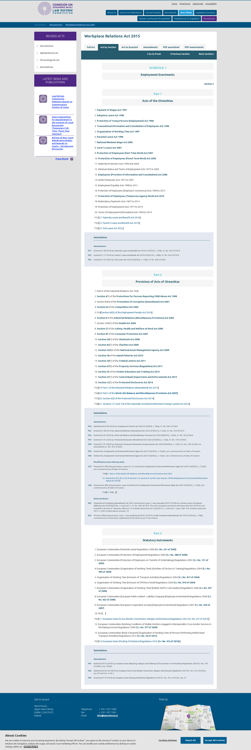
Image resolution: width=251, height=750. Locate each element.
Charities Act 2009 (128, 345)
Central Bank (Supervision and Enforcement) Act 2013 (148, 377)
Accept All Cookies (215, 740)
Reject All (191, 740)
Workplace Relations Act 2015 (80, 25)
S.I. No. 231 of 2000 (165, 549)
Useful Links (198, 4)
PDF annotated (171, 47)
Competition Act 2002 (126, 307)
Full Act (91, 47)
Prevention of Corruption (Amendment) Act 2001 (143, 301)
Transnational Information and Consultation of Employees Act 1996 (133, 126)
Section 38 (103, 355)
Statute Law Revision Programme (154, 18)
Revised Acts (209, 18)
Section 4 (102, 296)
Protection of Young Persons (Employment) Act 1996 (125, 121)
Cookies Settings (168, 740)
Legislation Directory (205, 12)
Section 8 (102, 318)
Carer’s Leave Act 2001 (109, 147)
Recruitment (170, 12)
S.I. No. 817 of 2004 (189, 577)
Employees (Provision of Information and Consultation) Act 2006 (132, 174)
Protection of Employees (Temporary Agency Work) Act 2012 (131, 196)
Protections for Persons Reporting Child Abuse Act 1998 (146, 296)
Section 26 (103, 339)
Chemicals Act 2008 (129, 339)
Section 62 (103, 345)
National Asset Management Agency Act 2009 (144, 350)
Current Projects (153, 12)
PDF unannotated (194, 47)
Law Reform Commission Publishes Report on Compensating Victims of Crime (62, 102)
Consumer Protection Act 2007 (131, 334)
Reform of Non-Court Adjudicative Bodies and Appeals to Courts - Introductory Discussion (62, 143)
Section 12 (103, 382)
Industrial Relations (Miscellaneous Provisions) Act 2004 (144, 318)
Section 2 (209, 84)
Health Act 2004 (127, 323)
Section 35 (103, 371)
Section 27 (102, 328)
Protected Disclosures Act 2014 (136, 382)
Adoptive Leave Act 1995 (110, 115)
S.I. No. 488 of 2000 (177, 555)
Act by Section (108, 47)
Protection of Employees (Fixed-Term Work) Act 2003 (127, 158)
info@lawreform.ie (107, 715)
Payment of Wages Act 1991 (112, 110)
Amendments (150, 47)
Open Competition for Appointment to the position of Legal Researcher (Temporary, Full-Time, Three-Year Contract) (62, 125)
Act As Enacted (129, 47)
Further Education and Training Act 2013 (138, 371)
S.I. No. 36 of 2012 (147, 636)
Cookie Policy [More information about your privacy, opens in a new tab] (31, 747)
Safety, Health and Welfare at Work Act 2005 (139, 328)
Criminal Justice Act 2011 (132, 361)
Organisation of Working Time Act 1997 (118, 131)
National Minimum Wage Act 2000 (115, 142)
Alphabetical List (49, 53)
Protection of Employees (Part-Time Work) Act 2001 (125, 153)
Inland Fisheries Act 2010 (129, 355)
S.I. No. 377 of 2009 (147, 627)
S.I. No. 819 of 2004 (184, 582)
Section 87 (102, 334)
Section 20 (103, 361)
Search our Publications (131, 12)
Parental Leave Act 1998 (110, 137)
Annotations (46, 67)
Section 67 (103, 366)
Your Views (186, 12)
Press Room (185, 4)
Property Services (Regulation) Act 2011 (140, 366)
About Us (111, 12)
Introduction (46, 46)
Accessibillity (211, 4)
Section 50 (102, 307)
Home (174, 4)
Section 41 (103, 377)
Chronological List (49, 60)
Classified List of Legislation (186, 18)
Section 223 (104, 350)
